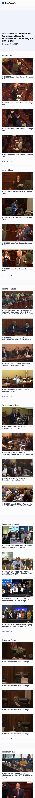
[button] (31, 3)
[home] (10, 2)
